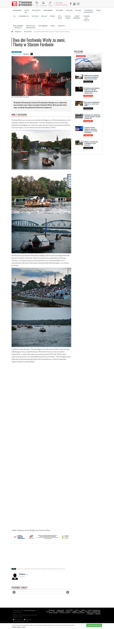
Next (67, 592)
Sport (48, 611)
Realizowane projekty (18, 27)
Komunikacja (24, 16)
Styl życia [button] (60, 18)
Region (83, 610)
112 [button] (14, 17)
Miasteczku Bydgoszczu (30, 27)
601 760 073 (17, 619)
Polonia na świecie (65, 612)
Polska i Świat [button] (67, 18)
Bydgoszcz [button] (36, 11)
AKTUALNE (59, 10)
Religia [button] (44, 17)
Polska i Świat (96, 611)
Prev (14, 592)
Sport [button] (98, 11)
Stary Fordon (28, 31)
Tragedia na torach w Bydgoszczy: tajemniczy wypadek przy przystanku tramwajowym (90, 129)
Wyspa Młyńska (52, 569)
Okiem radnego (53, 612)
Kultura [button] (69, 11)
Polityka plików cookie (18, 627)
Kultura (77, 610)
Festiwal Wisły (42, 569)
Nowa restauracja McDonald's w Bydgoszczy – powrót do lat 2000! (92, 103)
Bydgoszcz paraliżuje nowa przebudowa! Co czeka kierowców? (91, 143)
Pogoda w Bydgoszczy (88, 11)
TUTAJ (52, 127)
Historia (68, 611)
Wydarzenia (48, 10)
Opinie (81, 611)
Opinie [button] (52, 17)
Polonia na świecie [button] (86, 19)
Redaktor (26, 54)
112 (53, 611)
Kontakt (61, 26)
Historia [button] (35, 17)
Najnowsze (17, 10)
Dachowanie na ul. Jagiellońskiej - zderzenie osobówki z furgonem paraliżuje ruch (92, 116)
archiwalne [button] (43, 26)
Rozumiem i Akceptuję (94, 625)
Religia (75, 611)
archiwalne (90, 614)
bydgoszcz (19, 569)
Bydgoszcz (18, 31)
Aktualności (34, 569)
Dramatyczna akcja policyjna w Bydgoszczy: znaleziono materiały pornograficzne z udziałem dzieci (92, 90)
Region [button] (78, 11)
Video (53, 26)
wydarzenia (26, 569)
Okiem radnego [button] (77, 18)
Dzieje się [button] (27, 11)
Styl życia (87, 611)
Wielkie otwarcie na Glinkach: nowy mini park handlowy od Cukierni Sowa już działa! (91, 77)
